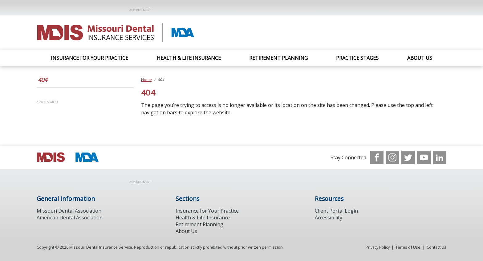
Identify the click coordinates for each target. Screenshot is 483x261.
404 (42, 80)
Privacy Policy (378, 247)
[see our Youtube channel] (424, 157)
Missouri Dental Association (69, 210)
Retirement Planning (278, 58)
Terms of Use (408, 247)
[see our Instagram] (392, 157)
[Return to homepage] (116, 32)
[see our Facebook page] (377, 157)
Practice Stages (357, 58)
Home (146, 79)
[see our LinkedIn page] (439, 157)
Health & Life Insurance (189, 58)
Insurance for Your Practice (207, 210)
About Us (419, 58)
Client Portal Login (336, 210)
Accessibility (328, 217)
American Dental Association (70, 217)
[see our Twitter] (408, 157)
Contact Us (436, 247)
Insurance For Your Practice (89, 58)
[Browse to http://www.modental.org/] (68, 157)
